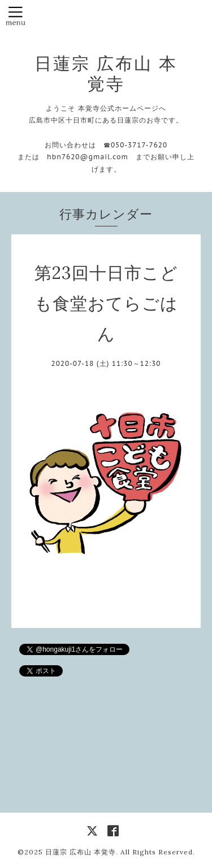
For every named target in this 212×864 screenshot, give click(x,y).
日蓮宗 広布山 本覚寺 (106, 73)
